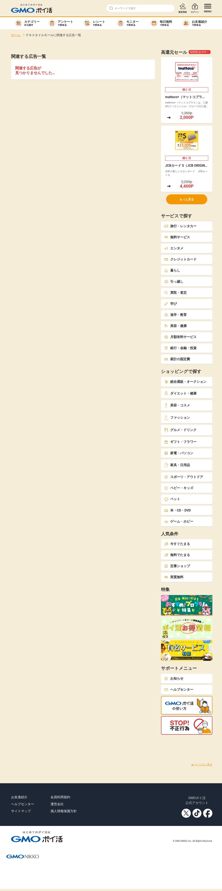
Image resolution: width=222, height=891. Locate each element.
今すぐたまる (177, 544)
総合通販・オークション (185, 382)
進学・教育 (175, 315)
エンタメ (173, 248)
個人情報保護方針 (64, 811)
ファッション (177, 417)
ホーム (16, 35)
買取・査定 (175, 293)
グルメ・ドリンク (180, 430)
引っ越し (173, 281)
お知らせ (173, 678)
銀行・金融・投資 (180, 348)
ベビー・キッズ (178, 488)
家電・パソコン (178, 453)
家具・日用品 (177, 465)
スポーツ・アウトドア (183, 477)
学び (170, 304)
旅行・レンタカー (180, 226)
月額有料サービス (180, 337)
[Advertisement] (75, 744)
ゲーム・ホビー (178, 521)
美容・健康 (175, 326)
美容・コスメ (177, 405)
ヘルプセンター (178, 689)
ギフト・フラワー (180, 442)
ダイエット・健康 (180, 393)
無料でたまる (177, 555)
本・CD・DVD (177, 510)
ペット (172, 499)
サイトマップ (21, 811)
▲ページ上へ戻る (201, 764)
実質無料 (173, 577)
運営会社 (57, 804)
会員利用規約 (60, 797)
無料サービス (177, 237)
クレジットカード (180, 259)
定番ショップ (177, 566)
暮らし (172, 270)
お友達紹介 (19, 797)
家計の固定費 (177, 359)
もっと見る (186, 199)
